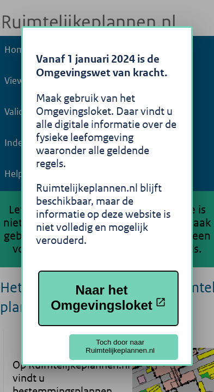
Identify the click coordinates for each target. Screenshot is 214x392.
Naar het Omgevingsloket (108, 298)
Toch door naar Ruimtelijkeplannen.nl (120, 346)
